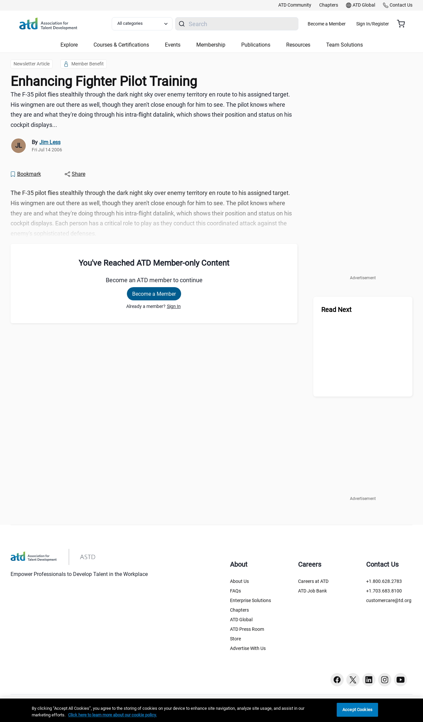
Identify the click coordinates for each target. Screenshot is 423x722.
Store (235, 638)
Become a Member (346, 23)
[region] (211, 710)
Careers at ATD (313, 581)
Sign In (174, 306)
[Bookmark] (25, 174)
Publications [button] (255, 45)
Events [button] (172, 45)
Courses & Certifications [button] (121, 45)
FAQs (235, 590)
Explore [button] (69, 45)
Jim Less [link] (49, 142)
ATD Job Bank (312, 590)
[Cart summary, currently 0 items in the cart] (403, 23)
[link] (294, 5)
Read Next (336, 310)
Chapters (239, 610)
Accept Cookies (357, 709)
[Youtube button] (400, 679)
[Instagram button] (384, 679)
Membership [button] (210, 45)
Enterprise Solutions (250, 600)
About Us (239, 581)
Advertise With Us (248, 648)
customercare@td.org (388, 600)
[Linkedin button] (368, 679)
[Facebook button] (337, 679)
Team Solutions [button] (344, 45)
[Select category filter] (146, 23)
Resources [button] (298, 45)
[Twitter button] (353, 679)
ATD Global (241, 619)
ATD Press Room (247, 629)
